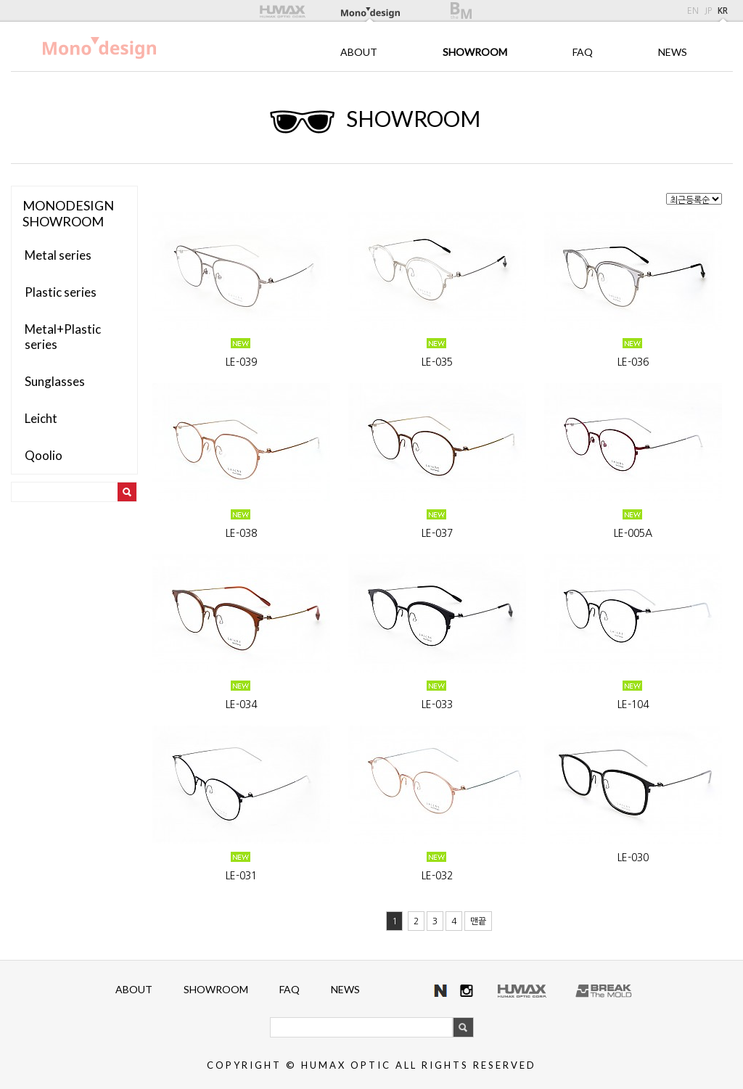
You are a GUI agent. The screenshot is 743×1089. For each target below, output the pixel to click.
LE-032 (437, 876)
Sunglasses (55, 381)
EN (693, 11)
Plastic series (61, 292)
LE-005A (633, 533)
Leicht (41, 418)
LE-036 (633, 362)
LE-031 (241, 876)
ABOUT (358, 52)
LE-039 (241, 362)
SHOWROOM (475, 52)
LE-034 (241, 704)
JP (708, 11)
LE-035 (437, 362)
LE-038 (241, 533)
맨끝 (478, 921)
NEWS (672, 52)
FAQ (582, 52)
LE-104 (633, 704)
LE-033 (437, 704)
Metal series (58, 255)
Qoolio (43, 455)
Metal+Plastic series (63, 336)
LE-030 (633, 857)
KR (723, 11)
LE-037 (437, 533)
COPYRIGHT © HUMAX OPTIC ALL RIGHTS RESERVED (371, 1065)
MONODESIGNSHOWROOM (68, 213)
